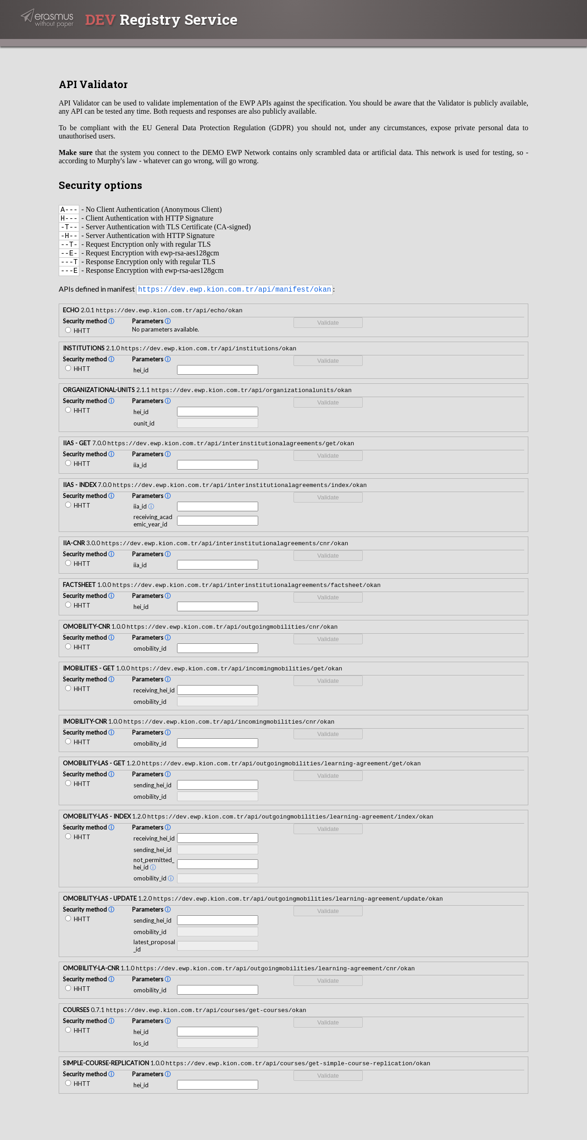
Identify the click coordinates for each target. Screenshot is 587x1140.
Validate (328, 334)
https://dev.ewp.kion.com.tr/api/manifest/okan (234, 300)
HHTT (77, 342)
